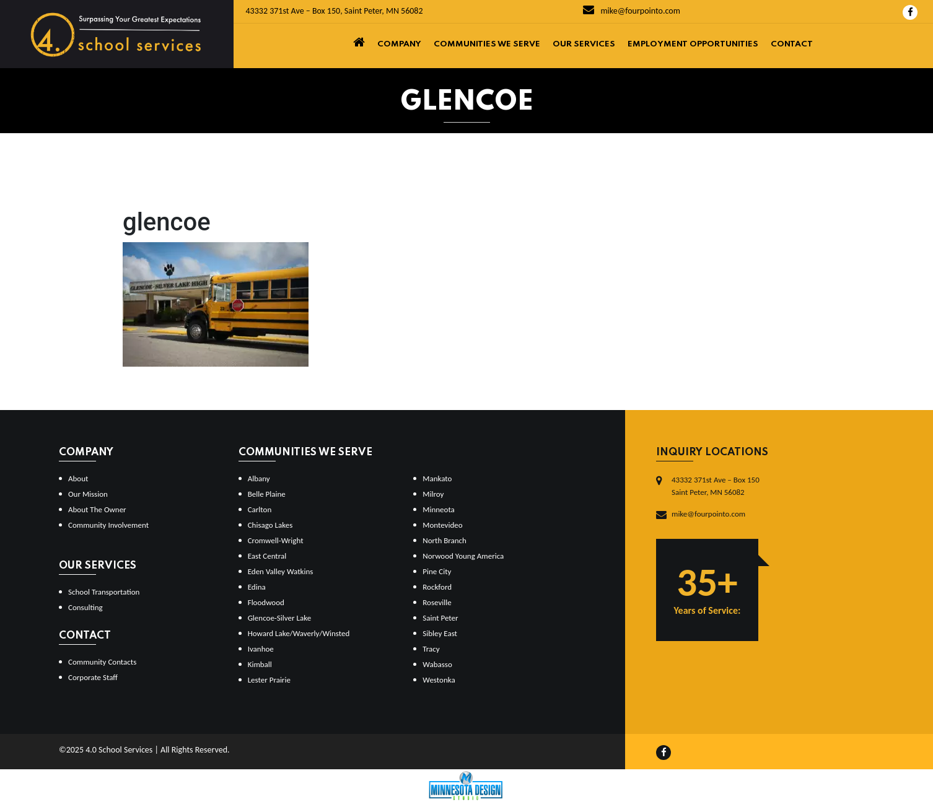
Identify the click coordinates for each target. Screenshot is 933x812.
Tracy (431, 648)
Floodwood (266, 602)
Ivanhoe (261, 648)
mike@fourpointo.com (631, 11)
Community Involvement (108, 525)
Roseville (437, 602)
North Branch (444, 540)
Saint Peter (440, 617)
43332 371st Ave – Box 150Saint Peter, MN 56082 (716, 486)
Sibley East (440, 633)
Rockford (437, 587)
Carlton (260, 509)
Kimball (260, 664)
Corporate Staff (93, 677)
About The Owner (97, 509)
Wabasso (437, 664)
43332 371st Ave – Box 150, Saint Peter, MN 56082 (334, 11)
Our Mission (88, 494)
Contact (792, 44)
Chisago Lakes (270, 525)
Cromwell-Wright (276, 540)
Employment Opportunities (693, 44)
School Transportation (103, 591)
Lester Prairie (269, 679)
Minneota (439, 509)
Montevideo (442, 525)
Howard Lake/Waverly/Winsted (299, 633)
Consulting (85, 607)
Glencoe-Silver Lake (279, 617)
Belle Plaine (267, 494)
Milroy (433, 494)
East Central (267, 556)
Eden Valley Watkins (280, 571)
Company (399, 44)
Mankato (437, 478)
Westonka (439, 679)
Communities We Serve (487, 44)
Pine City (437, 571)
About (78, 478)
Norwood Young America (463, 556)
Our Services (584, 44)
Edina (257, 587)
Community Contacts (102, 661)
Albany (259, 478)
